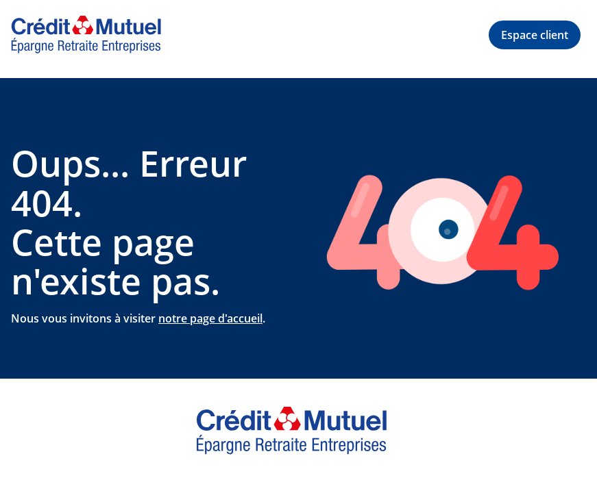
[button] (535, 35)
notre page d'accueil (210, 318)
